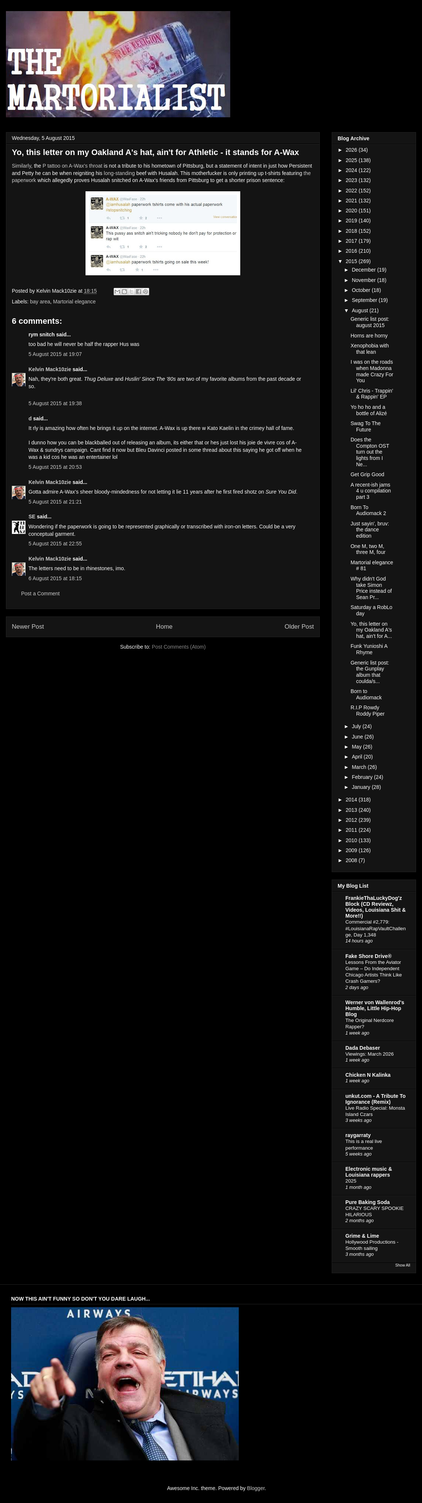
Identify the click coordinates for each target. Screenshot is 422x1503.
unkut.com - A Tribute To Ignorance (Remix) (375, 1099)
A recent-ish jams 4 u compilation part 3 (371, 491)
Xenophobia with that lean (370, 349)
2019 (352, 220)
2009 (352, 850)
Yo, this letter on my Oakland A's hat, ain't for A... (371, 630)
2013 (352, 810)
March (360, 767)
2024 (352, 170)
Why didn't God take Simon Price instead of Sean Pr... (371, 588)
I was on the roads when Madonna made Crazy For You (372, 371)
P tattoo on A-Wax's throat (72, 166)
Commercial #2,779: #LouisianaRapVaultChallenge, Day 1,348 (375, 928)
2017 (352, 241)
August (360, 310)
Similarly (21, 166)
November (364, 280)
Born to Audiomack (366, 694)
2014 (352, 800)
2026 (352, 150)
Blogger (255, 1488)
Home (164, 626)
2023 (352, 180)
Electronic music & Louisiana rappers (368, 1172)
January (362, 787)
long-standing (119, 173)
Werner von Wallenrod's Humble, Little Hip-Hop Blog (374, 1008)
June (358, 737)
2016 (352, 251)
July (357, 726)
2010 (352, 840)
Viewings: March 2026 (369, 1054)
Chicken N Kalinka (368, 1075)
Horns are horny (369, 336)
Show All (402, 1265)
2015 (352, 261)
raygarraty (358, 1135)
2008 (352, 860)
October (362, 290)
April (358, 757)
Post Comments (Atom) (178, 647)
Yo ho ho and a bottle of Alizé (369, 410)
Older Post (299, 626)
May (357, 747)
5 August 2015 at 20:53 (55, 467)
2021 (352, 201)
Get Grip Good (367, 474)
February (363, 777)
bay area (40, 302)
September (365, 300)
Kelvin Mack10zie (50, 369)
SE (32, 517)
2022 (352, 191)
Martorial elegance (74, 302)
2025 (352, 160)
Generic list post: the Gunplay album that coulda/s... (370, 672)
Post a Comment (40, 593)
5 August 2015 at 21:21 (55, 502)
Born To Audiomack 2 (368, 510)
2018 (352, 231)
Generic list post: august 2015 (370, 322)
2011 (352, 830)
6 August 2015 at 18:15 (55, 578)
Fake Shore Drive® (368, 956)
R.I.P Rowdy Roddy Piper (368, 711)
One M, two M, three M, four (368, 549)
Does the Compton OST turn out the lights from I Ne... (370, 452)
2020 (352, 210)
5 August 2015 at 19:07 (55, 354)
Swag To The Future (366, 426)
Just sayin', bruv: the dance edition (370, 530)
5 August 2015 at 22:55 (55, 544)
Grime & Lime (362, 1236)
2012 (352, 820)
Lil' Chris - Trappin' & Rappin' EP (372, 394)
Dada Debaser (362, 1048)
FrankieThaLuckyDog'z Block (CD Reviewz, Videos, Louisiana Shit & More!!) (375, 907)
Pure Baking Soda (367, 1202)
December (364, 270)
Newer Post (28, 626)
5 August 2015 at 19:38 (55, 403)
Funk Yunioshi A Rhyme (369, 649)
